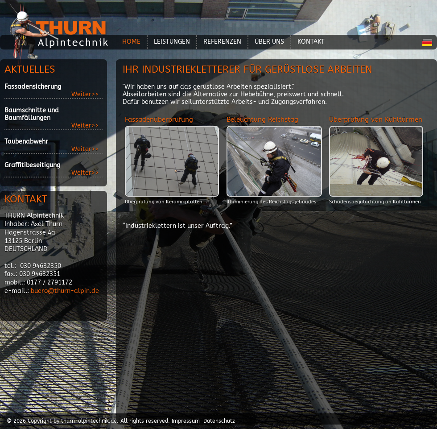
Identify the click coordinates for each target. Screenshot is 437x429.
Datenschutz (219, 421)
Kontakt (311, 41)
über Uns (269, 41)
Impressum (186, 421)
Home (131, 41)
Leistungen (172, 41)
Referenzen (222, 41)
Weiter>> (85, 94)
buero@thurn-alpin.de (65, 291)
